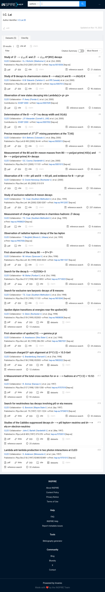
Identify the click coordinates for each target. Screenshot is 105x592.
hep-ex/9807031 (59, 341)
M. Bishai (27, 275)
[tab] (10, 38)
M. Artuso (27, 256)
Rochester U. (46, 180)
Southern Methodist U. (41, 199)
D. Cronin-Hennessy (31, 180)
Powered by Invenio (52, 583)
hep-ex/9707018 (59, 387)
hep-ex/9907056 (18, 241)
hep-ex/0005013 (56, 141)
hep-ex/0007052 (43, 122)
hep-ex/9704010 (61, 411)
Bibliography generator (52, 541)
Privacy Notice (52, 497)
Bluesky (52, 561)
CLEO (6, 61)
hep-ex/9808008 (56, 317)
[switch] (81, 50)
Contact (52, 570)
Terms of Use (52, 501)
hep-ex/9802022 (56, 360)
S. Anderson (28, 454)
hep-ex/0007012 (57, 84)
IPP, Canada (54, 80)
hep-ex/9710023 (59, 279)
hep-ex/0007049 (43, 103)
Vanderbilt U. (39, 161)
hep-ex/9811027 (61, 260)
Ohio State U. (42, 337)
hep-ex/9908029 (18, 222)
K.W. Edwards (28, 80)
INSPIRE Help (52, 521)
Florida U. (35, 99)
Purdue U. (36, 275)
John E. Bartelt (29, 430)
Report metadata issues (52, 526)
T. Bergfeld (27, 237)
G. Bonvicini (28, 407)
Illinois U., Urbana (40, 237)
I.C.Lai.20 (22, 20)
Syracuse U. (37, 256)
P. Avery (26, 99)
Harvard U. (41, 357)
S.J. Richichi (28, 61)
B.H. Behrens (28, 138)
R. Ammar (27, 384)
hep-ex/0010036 (56, 65)
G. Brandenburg (29, 357)
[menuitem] (100, 4)
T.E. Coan (27, 199)
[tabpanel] (52, 256)
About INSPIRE (52, 488)
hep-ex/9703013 (58, 434)
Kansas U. (36, 384)
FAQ (52, 517)
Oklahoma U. (39, 61)
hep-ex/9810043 (56, 298)
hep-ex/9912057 (61, 202)
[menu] (95, 4)
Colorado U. (40, 138)
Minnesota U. (40, 454)
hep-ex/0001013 (56, 164)
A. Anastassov (29, 337)
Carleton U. (40, 80)
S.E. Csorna (28, 161)
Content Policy (52, 492)
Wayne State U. (40, 407)
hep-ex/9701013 (61, 458)
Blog (52, 556)
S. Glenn (26, 314)
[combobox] (59, 4)
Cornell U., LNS (42, 118)
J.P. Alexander (29, 118)
